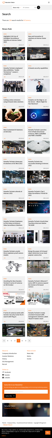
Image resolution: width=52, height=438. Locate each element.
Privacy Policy (24, 387)
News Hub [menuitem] (16, 7)
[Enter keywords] (29, 7)
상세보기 (4, 435)
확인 (48, 433)
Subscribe (9, 396)
